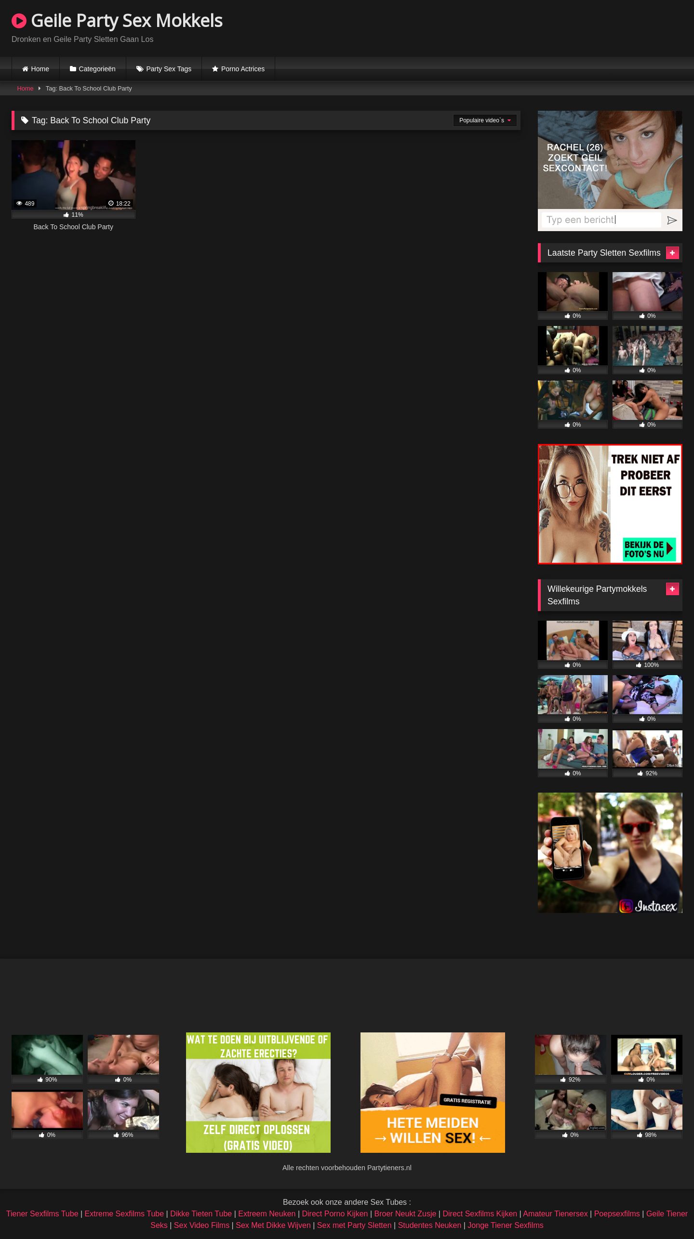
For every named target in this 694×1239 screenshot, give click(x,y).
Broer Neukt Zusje (405, 1214)
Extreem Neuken (266, 1214)
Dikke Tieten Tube (201, 1214)
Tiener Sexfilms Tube (42, 1214)
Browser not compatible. (569, 27)
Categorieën (97, 69)
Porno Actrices (243, 69)
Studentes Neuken (430, 1225)
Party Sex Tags (168, 69)
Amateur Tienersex (555, 1214)
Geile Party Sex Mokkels (117, 20)
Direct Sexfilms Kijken (479, 1214)
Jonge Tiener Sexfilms (505, 1225)
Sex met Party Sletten (354, 1225)
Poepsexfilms (617, 1214)
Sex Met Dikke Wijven (273, 1225)
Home (40, 69)
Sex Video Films (201, 1225)
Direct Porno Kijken (335, 1214)
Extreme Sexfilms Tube (124, 1214)
